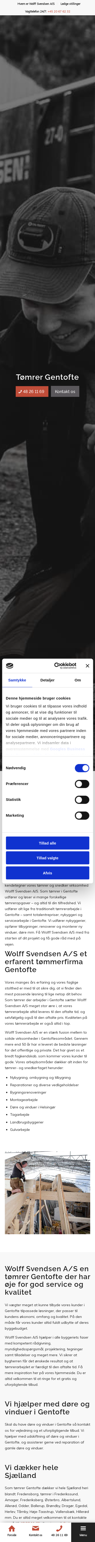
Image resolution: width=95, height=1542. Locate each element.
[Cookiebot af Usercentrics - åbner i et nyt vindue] (56, 666)
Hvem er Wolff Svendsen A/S (35, 4)
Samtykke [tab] (17, 680)
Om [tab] (78, 680)
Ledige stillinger (70, 4)
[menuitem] (36, 4)
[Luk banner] (87, 666)
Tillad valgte (47, 858)
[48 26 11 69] (32, 391)
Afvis (47, 873)
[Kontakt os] (65, 391)
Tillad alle (47, 843)
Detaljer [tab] (48, 680)
